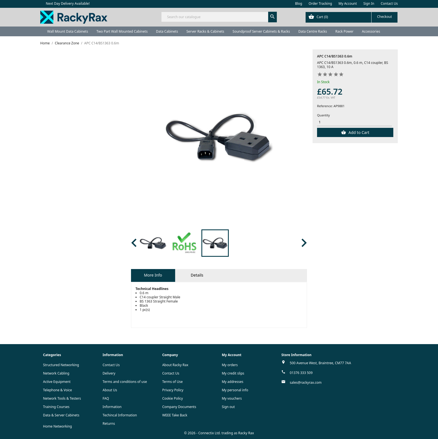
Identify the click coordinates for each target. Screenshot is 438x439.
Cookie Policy (172, 398)
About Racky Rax (175, 365)
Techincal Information (120, 415)
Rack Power (344, 31)
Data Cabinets (167, 31)
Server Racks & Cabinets (205, 31)
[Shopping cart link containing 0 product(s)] (351, 17)
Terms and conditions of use (125, 381)
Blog (298, 3)
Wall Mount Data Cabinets (67, 31)
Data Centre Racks (312, 31)
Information (112, 406)
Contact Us (389, 3)
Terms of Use (172, 381)
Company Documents (179, 406)
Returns (109, 423)
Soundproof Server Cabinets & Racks (261, 31)
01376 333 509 (301, 372)
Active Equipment (57, 381)
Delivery (109, 373)
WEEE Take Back (174, 415)
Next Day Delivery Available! (68, 3)
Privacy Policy (173, 390)
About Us (110, 390)
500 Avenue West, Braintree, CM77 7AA (320, 363)
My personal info (235, 390)
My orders (230, 365)
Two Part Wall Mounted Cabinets (121, 31)
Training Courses (56, 406)
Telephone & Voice (57, 390)
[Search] (219, 17)
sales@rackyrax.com (306, 382)
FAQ (106, 398)
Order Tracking (320, 3)
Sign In (368, 3)
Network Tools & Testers (62, 398)
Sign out (228, 406)
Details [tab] (197, 275)
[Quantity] (354, 122)
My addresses (232, 381)
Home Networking (57, 426)
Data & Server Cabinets (61, 415)
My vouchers (232, 398)
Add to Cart (358, 132)
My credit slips (233, 373)
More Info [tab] (153, 275)
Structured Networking (61, 365)
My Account (348, 3)
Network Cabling (56, 373)
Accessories (371, 31)
